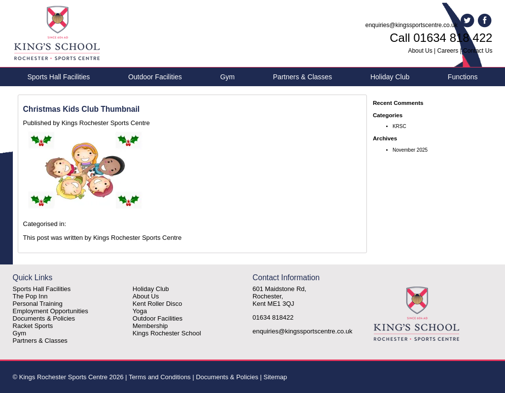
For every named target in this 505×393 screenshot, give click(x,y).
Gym (227, 77)
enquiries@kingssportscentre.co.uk (411, 25)
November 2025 (410, 150)
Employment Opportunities (50, 311)
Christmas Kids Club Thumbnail (81, 109)
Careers (448, 50)
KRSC (399, 126)
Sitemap (275, 377)
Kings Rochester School (167, 333)
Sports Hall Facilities (59, 77)
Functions (463, 77)
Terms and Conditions (160, 377)
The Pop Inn (30, 296)
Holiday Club (389, 77)
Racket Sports (33, 325)
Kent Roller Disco (157, 303)
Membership (150, 325)
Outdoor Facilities (155, 77)
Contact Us (477, 50)
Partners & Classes (302, 77)
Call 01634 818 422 (441, 37)
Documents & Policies (44, 318)
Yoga (140, 311)
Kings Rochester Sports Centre (106, 123)
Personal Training (38, 303)
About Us (420, 50)
